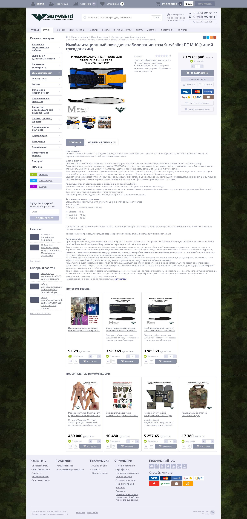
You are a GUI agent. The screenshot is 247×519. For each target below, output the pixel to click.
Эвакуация (46, 141)
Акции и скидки (76, 30)
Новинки (60, 30)
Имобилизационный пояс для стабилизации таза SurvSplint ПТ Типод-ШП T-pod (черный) (84, 331)
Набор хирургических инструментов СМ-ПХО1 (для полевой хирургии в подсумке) (159, 416)
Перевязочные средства (46, 100)
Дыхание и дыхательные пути (46, 57)
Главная (35, 30)
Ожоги (46, 84)
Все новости (36, 261)
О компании (167, 30)
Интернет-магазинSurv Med (204, 512)
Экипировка (46, 146)
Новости (93, 30)
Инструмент (46, 78)
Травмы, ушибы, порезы (46, 120)
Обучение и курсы (122, 30)
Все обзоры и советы (40, 313)
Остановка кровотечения (46, 91)
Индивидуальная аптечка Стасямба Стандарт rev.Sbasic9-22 (122, 414)
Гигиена (37, 166)
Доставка (151, 30)
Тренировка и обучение (46, 128)
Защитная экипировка (46, 66)
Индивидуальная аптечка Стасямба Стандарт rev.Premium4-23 (194, 416)
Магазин (47, 30)
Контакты (182, 30)
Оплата (139, 30)
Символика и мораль (40, 154)
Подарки (37, 161)
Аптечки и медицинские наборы (46, 47)
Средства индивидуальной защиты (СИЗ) (46, 110)
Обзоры (105, 30)
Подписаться (44, 218)
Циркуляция (46, 135)
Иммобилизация (46, 72)
